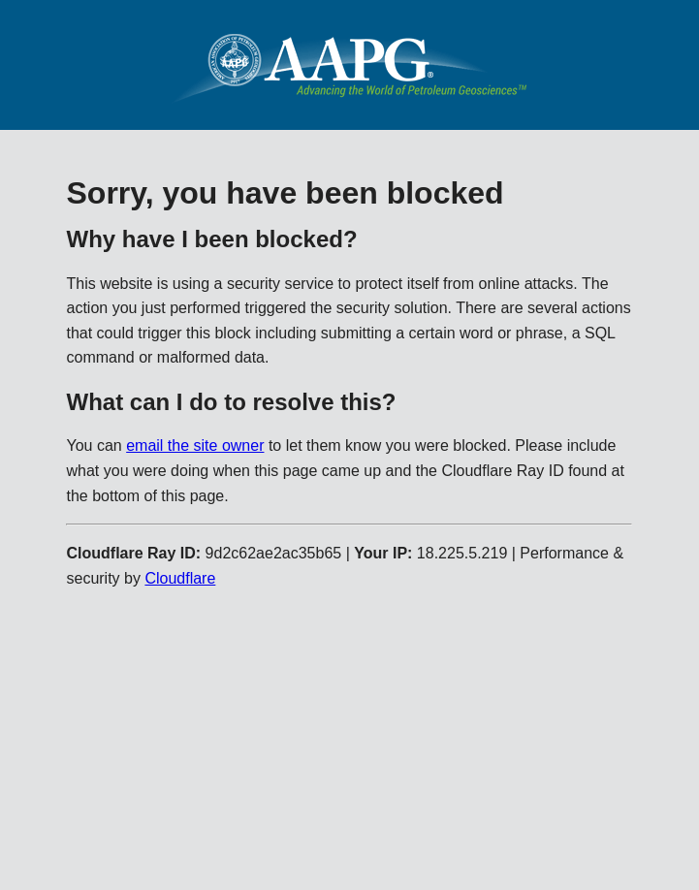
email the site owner (195, 445)
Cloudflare (179, 578)
